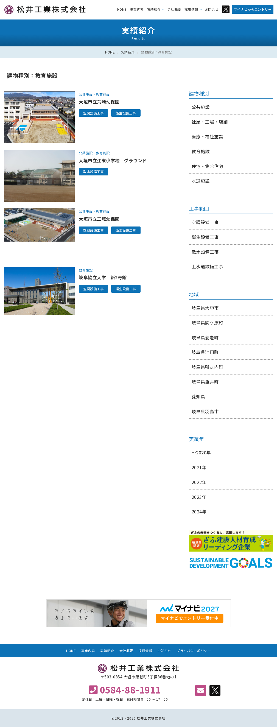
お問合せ (212, 9)
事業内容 (137, 9)
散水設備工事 (93, 171)
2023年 (199, 497)
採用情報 (191, 9)
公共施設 (86, 94)
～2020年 (201, 452)
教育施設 (103, 94)
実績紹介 (154, 9)
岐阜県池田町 (205, 352)
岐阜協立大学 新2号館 (103, 277)
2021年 (199, 467)
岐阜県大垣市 (205, 307)
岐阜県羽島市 (205, 411)
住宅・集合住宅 (207, 166)
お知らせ (164, 650)
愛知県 (198, 396)
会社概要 (174, 9)
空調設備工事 (93, 113)
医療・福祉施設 (207, 136)
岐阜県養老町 (205, 337)
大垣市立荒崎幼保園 (99, 101)
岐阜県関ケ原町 (207, 322)
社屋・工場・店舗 (210, 121)
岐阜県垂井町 (205, 381)
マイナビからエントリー (253, 9)
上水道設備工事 (207, 266)
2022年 (199, 482)
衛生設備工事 (126, 113)
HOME (122, 9)
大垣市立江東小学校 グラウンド (113, 160)
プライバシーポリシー (194, 650)
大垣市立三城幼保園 (99, 219)
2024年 (199, 511)
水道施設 (201, 180)
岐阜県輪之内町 (207, 366)
